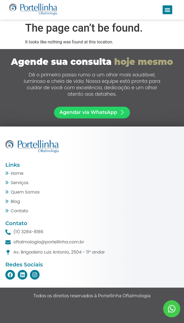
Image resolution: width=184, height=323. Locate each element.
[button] (167, 9)
